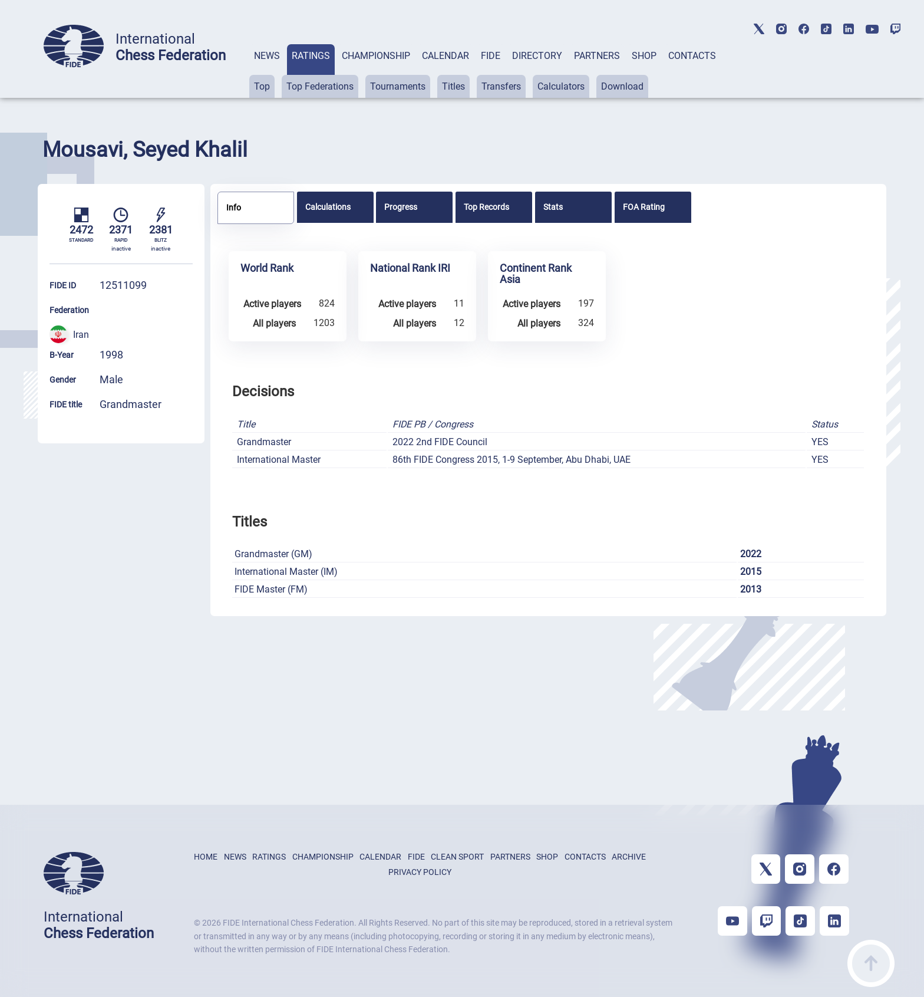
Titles (453, 86)
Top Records (486, 207)
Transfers (501, 86)
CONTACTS (692, 55)
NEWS (267, 55)
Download (622, 86)
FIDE (490, 55)
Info (233, 207)
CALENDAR (445, 55)
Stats (553, 207)
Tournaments (397, 86)
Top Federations (320, 86)
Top (262, 86)
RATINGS (311, 55)
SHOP (644, 55)
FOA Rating (644, 207)
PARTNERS (597, 55)
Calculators (561, 86)
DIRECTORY (537, 55)
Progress (400, 207)
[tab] (267, 71)
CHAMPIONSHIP (376, 55)
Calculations (328, 207)
